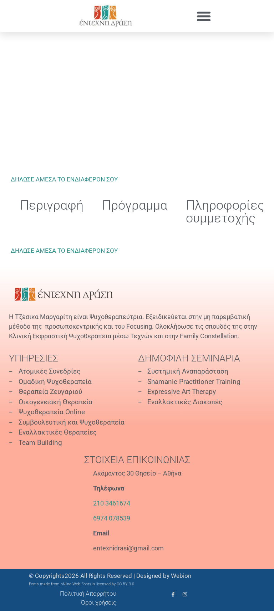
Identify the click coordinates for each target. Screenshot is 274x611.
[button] (203, 16)
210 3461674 (111, 503)
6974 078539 (111, 518)
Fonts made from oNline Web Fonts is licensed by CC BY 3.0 (81, 584)
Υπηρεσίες (33, 358)
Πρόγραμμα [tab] (134, 205)
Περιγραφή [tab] (51, 205)
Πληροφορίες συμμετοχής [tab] (225, 212)
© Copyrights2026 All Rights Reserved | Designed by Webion (110, 575)
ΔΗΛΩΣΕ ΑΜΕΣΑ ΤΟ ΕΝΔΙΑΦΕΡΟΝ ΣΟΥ (64, 179)
